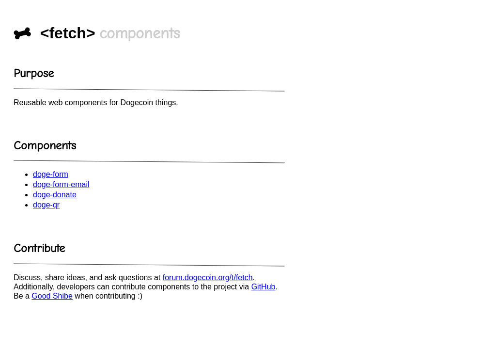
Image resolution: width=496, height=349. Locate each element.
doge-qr (46, 205)
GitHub (263, 287)
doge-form (50, 174)
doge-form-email (61, 184)
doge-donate (55, 194)
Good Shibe (52, 296)
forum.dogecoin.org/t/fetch (208, 277)
